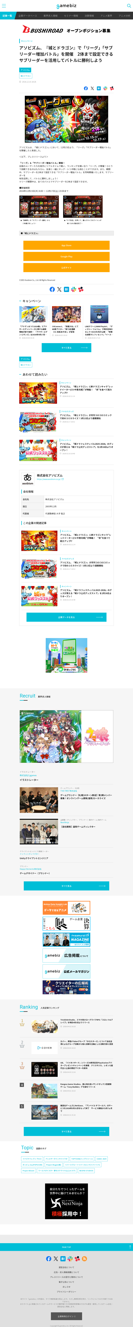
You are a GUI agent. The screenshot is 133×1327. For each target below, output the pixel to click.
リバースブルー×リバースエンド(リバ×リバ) (82, 1164)
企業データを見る (66, 617)
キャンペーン (27, 41)
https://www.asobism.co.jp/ (50, 479)
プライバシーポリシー (66, 1291)
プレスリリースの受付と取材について (66, 1277)
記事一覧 (7, 15)
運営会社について (66, 1267)
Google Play (66, 256)
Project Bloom (28, 1170)
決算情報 (89, 15)
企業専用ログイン (66, 1316)
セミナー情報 (71, 15)
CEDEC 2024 (101, 1159)
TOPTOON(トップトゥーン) (82, 1159)
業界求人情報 (51, 15)
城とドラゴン (26, 76)
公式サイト (66, 267)
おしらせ (66, 1286)
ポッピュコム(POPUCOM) (32, 1164)
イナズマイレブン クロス (32, 1159)
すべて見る (66, 347)
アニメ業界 (106, 15)
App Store (66, 245)
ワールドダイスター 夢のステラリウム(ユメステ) (56, 1170)
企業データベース (27, 15)
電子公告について (66, 1282)
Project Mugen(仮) (53, 1164)
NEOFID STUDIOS (86, 1170)
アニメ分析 (124, 15)
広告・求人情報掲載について (66, 1272)
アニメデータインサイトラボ (56, 1159)
